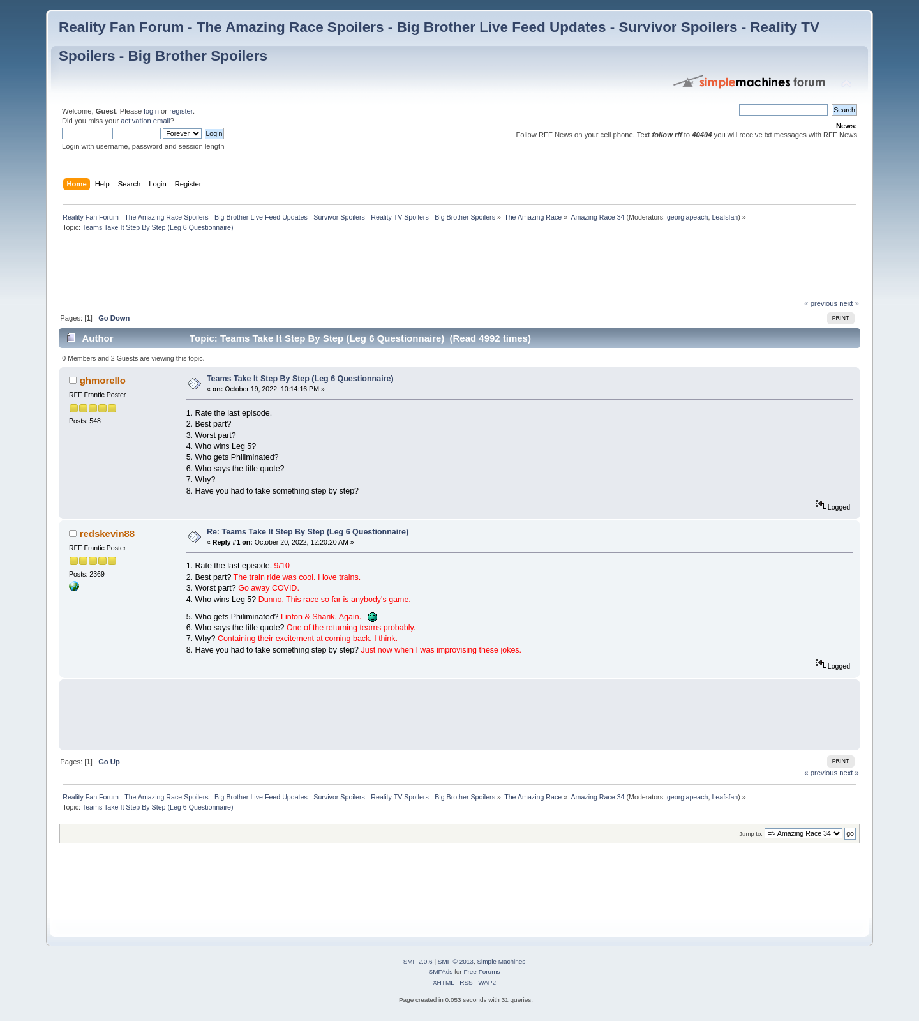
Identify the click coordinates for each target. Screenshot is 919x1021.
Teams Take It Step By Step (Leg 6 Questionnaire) (300, 378)
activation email (145, 121)
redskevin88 (107, 533)
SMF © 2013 (456, 961)
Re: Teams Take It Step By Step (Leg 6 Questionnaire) (307, 531)
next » (849, 303)
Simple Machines (501, 961)
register (181, 111)
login (151, 111)
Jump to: (751, 833)
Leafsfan (725, 217)
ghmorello (103, 380)
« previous (820, 303)
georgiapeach (687, 217)
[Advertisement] (291, 269)
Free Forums (481, 971)
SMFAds (441, 971)
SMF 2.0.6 (418, 961)
